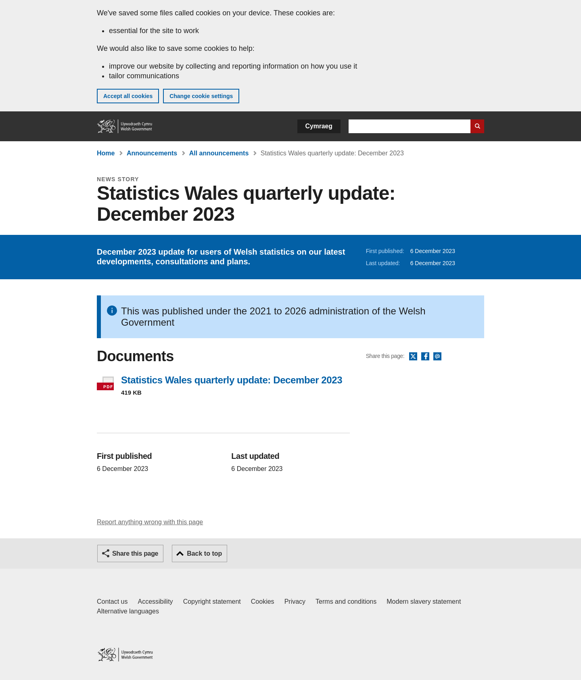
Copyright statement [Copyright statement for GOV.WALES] (212, 601)
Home (106, 153)
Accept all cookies (128, 96)
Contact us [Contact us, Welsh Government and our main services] (112, 601)
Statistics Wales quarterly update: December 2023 (231, 380)
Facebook (425, 356)
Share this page (135, 553)
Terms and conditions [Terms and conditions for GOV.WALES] (346, 601)
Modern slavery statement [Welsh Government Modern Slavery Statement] (424, 601)
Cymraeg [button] (318, 126)
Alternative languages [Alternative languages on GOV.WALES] (128, 611)
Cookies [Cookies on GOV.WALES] (262, 601)
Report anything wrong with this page (150, 522)
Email (437, 356)
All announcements (219, 153)
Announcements (152, 153)
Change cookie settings (201, 96)
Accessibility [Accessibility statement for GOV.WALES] (155, 601)
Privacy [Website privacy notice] (294, 601)
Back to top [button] (204, 553)
